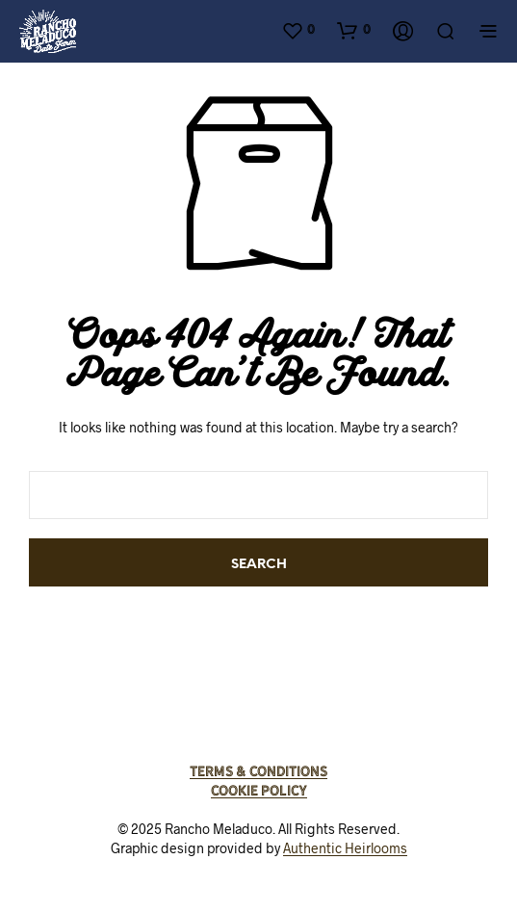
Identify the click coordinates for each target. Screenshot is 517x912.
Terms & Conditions (258, 771)
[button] (298, 29)
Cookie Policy (259, 790)
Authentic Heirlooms (345, 848)
